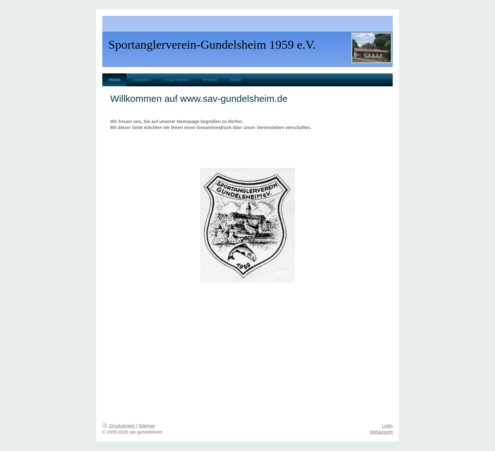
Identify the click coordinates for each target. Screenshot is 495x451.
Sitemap (147, 425)
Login (387, 425)
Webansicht (381, 432)
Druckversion (119, 425)
